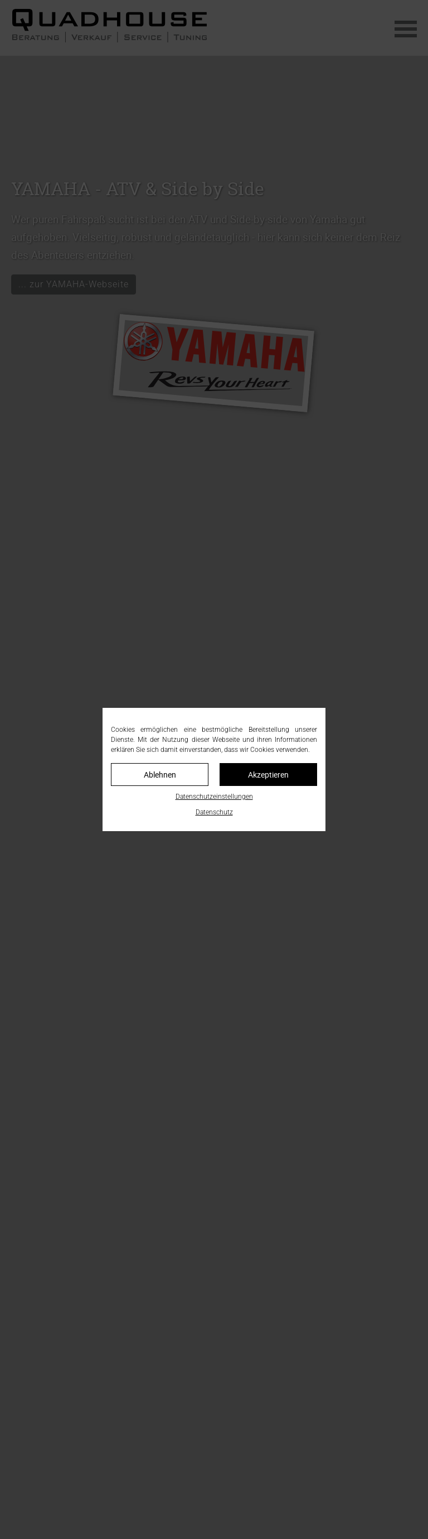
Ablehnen (160, 774)
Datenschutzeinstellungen (214, 796)
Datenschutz (214, 812)
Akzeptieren (268, 774)
